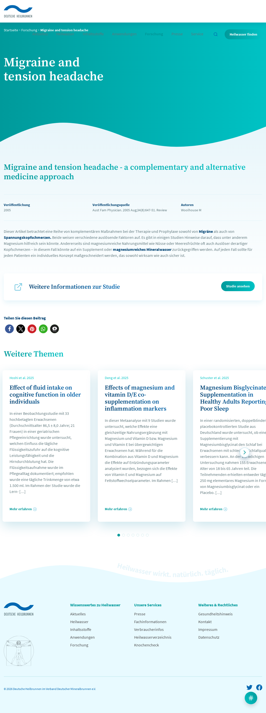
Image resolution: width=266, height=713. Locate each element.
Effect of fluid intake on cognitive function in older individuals (45, 395)
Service (197, 33)
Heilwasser (65, 33)
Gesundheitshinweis (215, 613)
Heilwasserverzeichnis (152, 637)
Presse (177, 33)
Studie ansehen (238, 286)
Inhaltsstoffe (93, 33)
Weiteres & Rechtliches (218, 604)
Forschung (154, 33)
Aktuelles (40, 33)
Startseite (11, 30)
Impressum (207, 629)
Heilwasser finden (243, 34)
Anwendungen (124, 33)
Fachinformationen (150, 621)
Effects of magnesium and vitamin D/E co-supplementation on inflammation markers (140, 398)
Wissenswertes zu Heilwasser (95, 604)
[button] (9, 328)
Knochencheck (146, 644)
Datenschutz (208, 637)
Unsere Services (147, 604)
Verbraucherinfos (149, 629)
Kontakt (205, 621)
